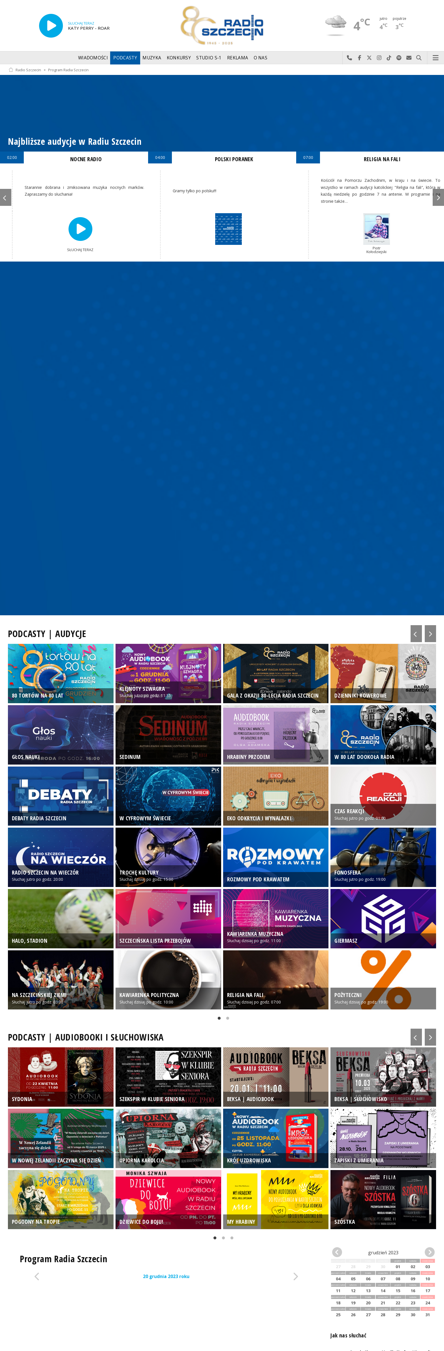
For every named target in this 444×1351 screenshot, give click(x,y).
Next (438, 197)
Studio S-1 (208, 58)
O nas (261, 58)
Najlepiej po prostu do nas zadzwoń (350, 57)
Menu (435, 57)
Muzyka (151, 58)
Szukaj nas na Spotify (399, 57)
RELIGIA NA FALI (382, 159)
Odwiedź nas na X (369, 57)
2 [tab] (226, 1019)
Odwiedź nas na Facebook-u (359, 57)
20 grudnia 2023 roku (166, 1276)
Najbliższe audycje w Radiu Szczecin (75, 141)
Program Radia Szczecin (68, 69)
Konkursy (179, 58)
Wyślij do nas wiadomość (409, 57)
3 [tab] (230, 1239)
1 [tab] (218, 1019)
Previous (5, 197)
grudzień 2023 (383, 1252)
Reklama (237, 58)
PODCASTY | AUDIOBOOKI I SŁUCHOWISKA (86, 1037)
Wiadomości (93, 58)
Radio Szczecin (25, 69)
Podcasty (125, 58)
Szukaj (419, 57)
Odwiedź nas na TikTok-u (389, 57)
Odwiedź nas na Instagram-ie (379, 57)
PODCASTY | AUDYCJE (47, 633)
